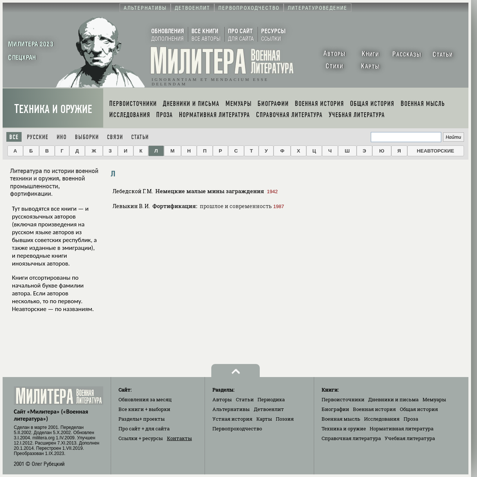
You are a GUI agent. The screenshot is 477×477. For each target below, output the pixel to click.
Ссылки (141, 438)
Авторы (222, 399)
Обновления (145, 399)
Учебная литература (410, 438)
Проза (411, 418)
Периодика (271, 399)
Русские (37, 137)
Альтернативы (231, 409)
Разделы (142, 418)
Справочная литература (351, 438)
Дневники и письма (393, 399)
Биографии (335, 409)
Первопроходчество (237, 428)
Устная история (232, 418)
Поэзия (285, 418)
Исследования (381, 418)
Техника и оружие (53, 109)
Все (14, 137)
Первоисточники (343, 399)
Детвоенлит (269, 409)
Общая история (419, 409)
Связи (115, 137)
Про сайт (144, 428)
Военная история (374, 409)
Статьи (140, 137)
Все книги (144, 409)
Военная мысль (341, 418)
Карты (264, 418)
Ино (62, 137)
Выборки (87, 137)
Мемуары (434, 399)
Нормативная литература (401, 428)
